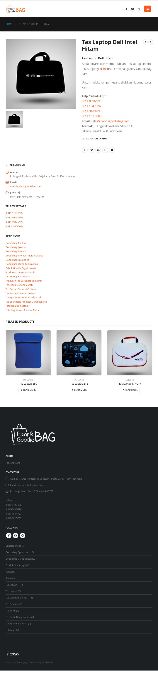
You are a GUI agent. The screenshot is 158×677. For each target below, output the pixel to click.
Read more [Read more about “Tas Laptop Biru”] (29, 395)
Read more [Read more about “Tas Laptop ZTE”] (80, 395)
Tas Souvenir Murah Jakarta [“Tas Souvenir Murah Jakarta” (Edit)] (21, 298)
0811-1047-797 (14, 223)
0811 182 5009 (91, 116)
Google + (105, 150)
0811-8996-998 (14, 219)
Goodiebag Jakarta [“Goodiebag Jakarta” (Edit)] (16, 249)
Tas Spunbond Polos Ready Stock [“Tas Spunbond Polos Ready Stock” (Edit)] (24, 302)
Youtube (15, 542)
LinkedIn (98, 150)
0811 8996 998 (91, 101)
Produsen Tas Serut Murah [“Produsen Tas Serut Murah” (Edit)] (20, 276)
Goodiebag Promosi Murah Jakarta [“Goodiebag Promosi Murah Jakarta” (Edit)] (25, 258)
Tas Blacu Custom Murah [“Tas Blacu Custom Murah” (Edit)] (19, 289)
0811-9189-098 (14, 214)
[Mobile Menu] (147, 9)
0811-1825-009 (14, 228)
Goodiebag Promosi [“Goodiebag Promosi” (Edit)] (17, 253)
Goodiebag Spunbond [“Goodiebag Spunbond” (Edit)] (18, 262)
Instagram (22, 542)
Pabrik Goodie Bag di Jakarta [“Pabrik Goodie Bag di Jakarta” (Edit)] (21, 271)
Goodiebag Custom (16, 244)
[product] (28, 358)
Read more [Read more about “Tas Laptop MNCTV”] (131, 395)
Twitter (91, 150)
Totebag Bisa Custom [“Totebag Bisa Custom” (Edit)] (17, 311)
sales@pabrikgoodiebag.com (110, 121)
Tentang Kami (13, 468)
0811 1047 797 (91, 106)
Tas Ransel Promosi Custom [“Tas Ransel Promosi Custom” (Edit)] (21, 293)
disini (102, 69)
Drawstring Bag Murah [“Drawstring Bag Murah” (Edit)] (18, 280)
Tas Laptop (100, 138)
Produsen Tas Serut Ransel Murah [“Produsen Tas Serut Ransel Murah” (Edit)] (24, 284)
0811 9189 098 (91, 111)
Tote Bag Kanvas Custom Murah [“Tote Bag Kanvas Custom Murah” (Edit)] (23, 316)
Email (112, 150)
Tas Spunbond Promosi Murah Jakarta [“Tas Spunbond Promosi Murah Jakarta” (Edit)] (27, 307)
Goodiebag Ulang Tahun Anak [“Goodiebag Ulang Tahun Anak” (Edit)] (22, 267)
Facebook (85, 150)
